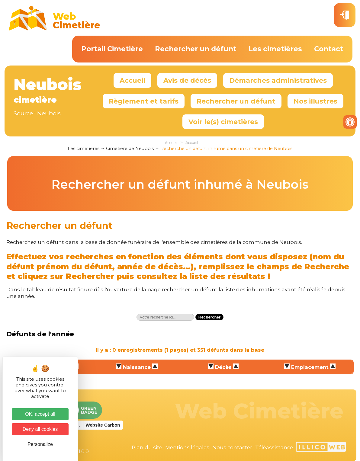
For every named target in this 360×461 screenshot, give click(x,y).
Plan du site (147, 447)
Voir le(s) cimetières (223, 122)
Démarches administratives (278, 80)
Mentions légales (187, 447)
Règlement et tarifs (143, 101)
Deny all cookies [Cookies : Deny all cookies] (40, 429)
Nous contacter (232, 447)
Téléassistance (274, 447)
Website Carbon (103, 424)
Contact (328, 49)
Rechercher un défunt (195, 49)
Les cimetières (275, 49)
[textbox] (165, 317)
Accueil (132, 80)
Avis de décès (187, 80)
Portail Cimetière (112, 49)
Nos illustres (315, 101)
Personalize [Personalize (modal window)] (40, 444)
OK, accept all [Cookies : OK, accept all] (40, 414)
